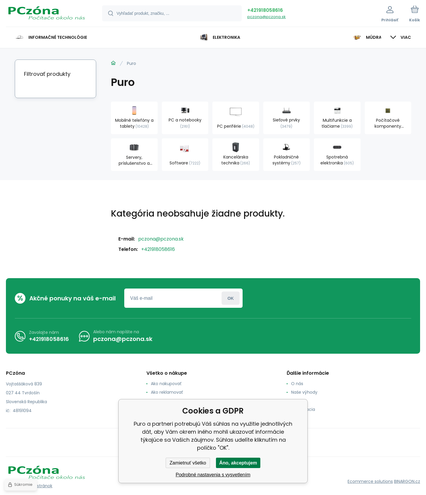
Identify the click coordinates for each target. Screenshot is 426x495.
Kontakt (299, 401)
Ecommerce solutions (370, 481)
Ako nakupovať (166, 384)
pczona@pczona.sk (266, 17)
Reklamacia (303, 409)
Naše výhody (304, 392)
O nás (297, 384)
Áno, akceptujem (238, 462)
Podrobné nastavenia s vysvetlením (213, 474)
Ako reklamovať (167, 392)
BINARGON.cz (407, 481)
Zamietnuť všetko (188, 462)
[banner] (46, 14)
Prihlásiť (231, 298)
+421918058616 (265, 10)
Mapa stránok (38, 486)
